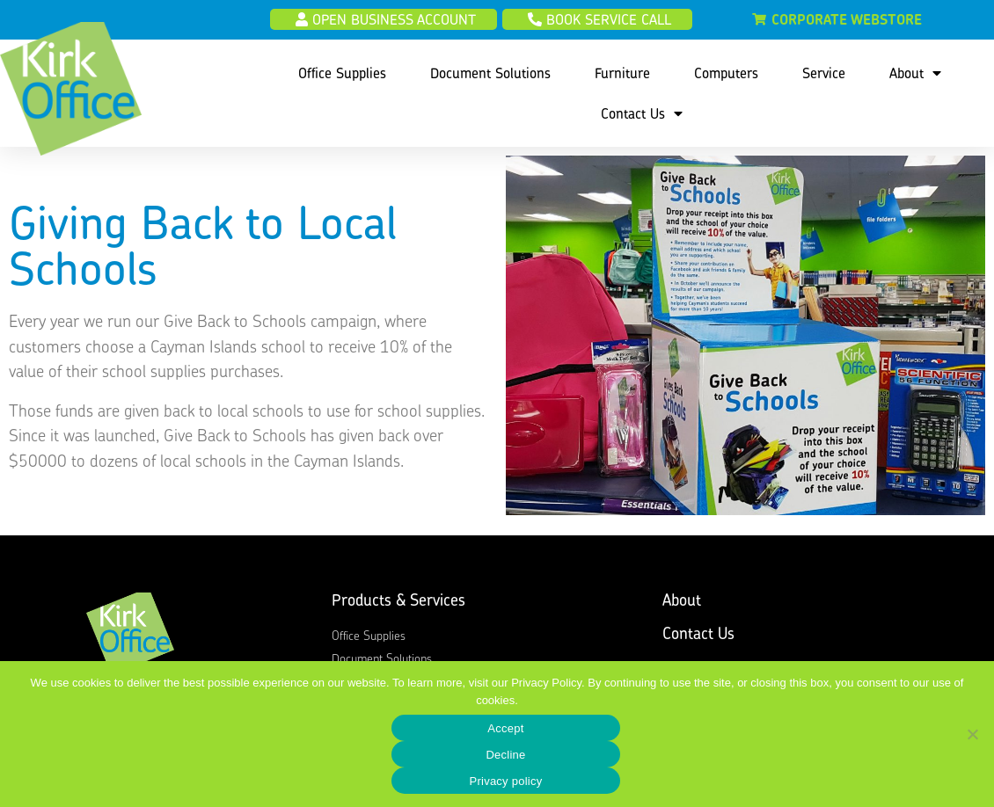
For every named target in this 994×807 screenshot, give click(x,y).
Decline (505, 754)
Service (823, 73)
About (915, 73)
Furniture (622, 73)
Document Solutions (490, 73)
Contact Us (642, 113)
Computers (726, 73)
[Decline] (972, 734)
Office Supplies (342, 73)
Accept (505, 728)
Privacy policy (506, 781)
